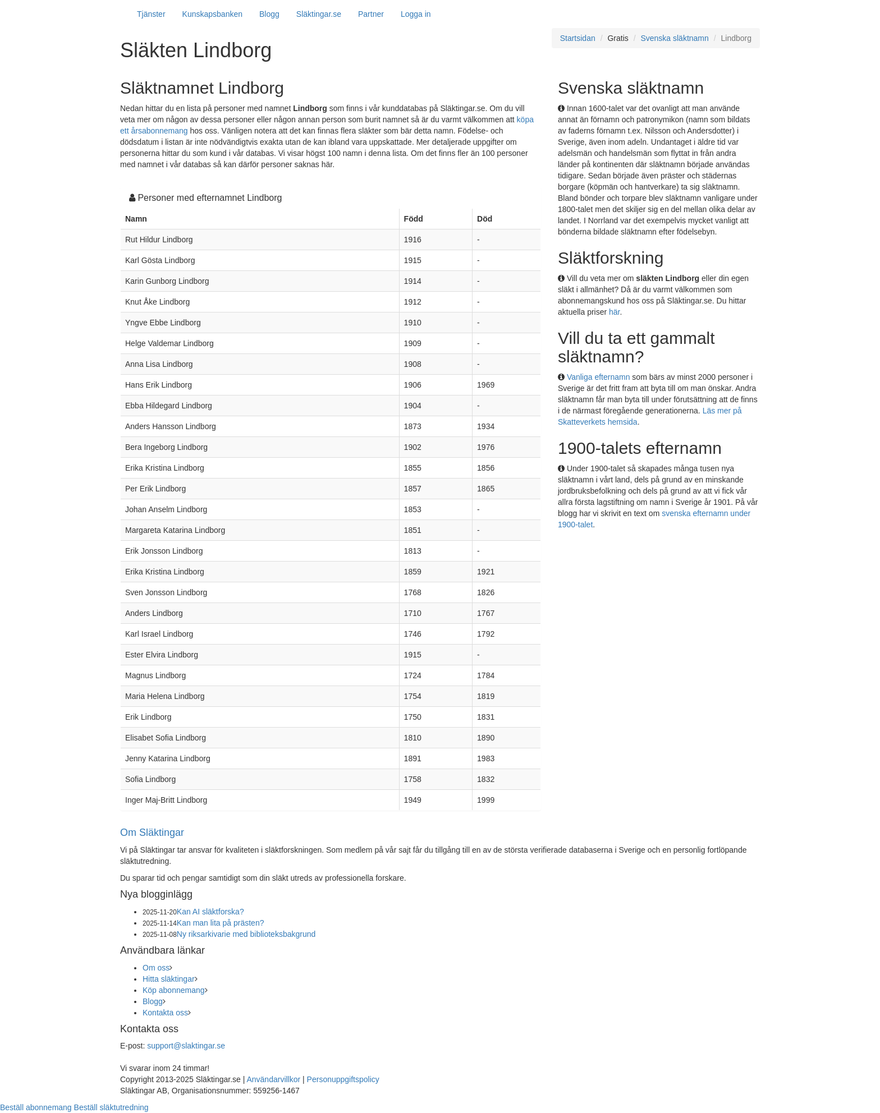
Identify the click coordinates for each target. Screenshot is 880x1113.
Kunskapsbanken (212, 14)
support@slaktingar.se (186, 1045)
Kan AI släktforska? (210, 911)
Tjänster (151, 14)
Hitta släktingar (169, 978)
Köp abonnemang (174, 990)
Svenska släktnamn (674, 38)
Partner (371, 14)
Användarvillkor (273, 1079)
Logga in (416, 14)
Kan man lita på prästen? (220, 922)
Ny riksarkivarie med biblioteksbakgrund (246, 934)
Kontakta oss (165, 1012)
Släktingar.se (318, 14)
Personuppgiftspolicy (343, 1079)
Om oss (156, 967)
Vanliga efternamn (598, 376)
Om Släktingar (152, 832)
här (614, 311)
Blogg (269, 14)
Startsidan (577, 38)
